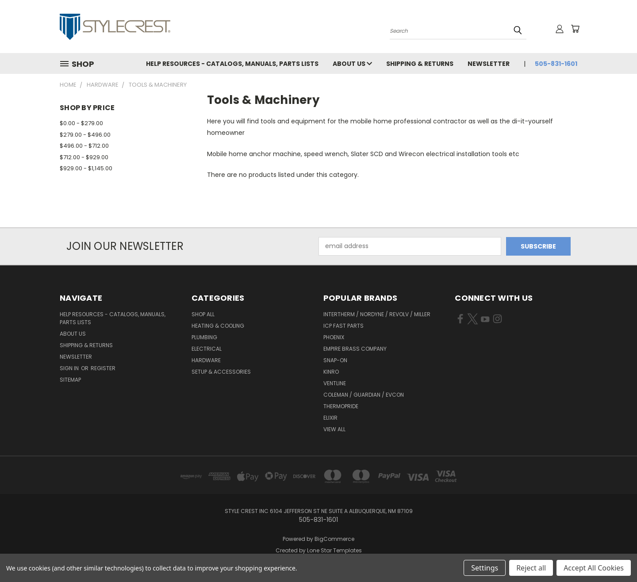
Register (103, 368)
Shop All (203, 314)
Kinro (331, 371)
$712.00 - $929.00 (84, 157)
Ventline (334, 383)
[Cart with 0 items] (575, 28)
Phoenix (333, 337)
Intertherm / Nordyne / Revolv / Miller (376, 314)
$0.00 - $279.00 (81, 123)
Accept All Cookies (594, 568)
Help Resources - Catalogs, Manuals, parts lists (232, 63)
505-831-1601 (556, 63)
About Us (352, 63)
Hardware (206, 360)
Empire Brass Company (355, 348)
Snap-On (335, 360)
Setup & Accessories (221, 371)
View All (334, 429)
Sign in (70, 368)
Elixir (330, 417)
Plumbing (204, 337)
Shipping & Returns (419, 63)
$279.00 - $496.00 (85, 134)
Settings (484, 568)
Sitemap (70, 379)
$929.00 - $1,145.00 (86, 168)
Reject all (531, 568)
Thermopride (340, 406)
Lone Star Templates (334, 550)
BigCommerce (334, 539)
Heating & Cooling (218, 325)
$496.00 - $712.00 (84, 146)
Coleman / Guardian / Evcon (363, 394)
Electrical (207, 348)
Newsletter (489, 63)
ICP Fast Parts (343, 325)
